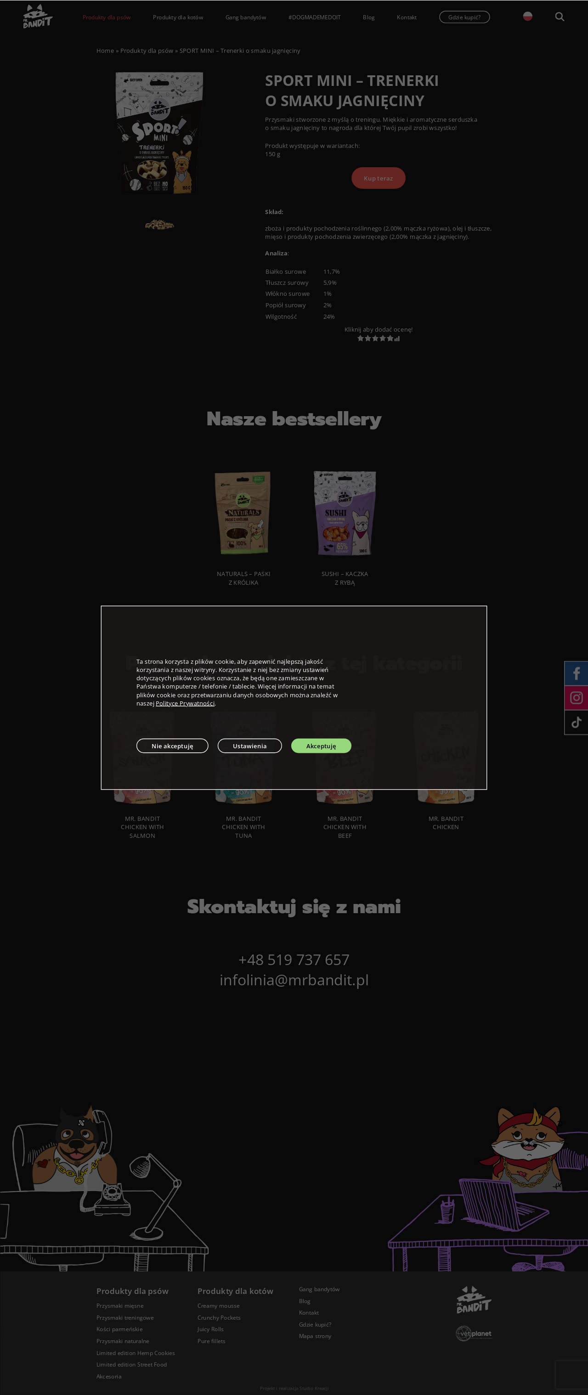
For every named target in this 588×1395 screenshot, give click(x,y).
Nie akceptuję (172, 745)
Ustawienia (250, 745)
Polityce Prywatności (185, 703)
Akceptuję (321, 745)
